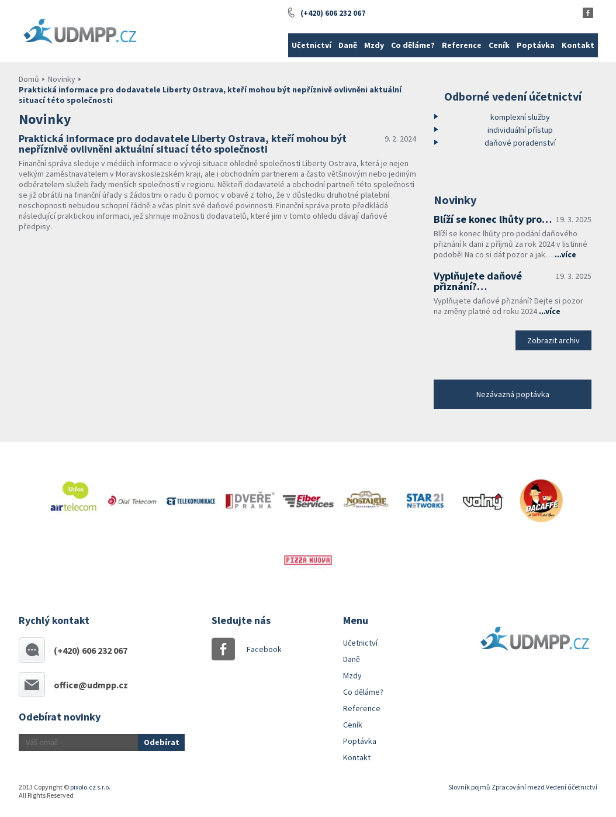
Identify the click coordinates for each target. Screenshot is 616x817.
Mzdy (374, 45)
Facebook (258, 649)
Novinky (61, 79)
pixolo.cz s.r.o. (90, 786)
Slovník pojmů (469, 786)
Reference (462, 45)
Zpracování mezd (518, 786)
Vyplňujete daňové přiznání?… (478, 281)
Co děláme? (413, 45)
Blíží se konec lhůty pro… (493, 219)
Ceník (499, 45)
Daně (347, 45)
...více (565, 254)
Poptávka (536, 45)
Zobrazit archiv (553, 340)
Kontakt (578, 45)
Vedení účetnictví (571, 786)
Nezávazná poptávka (512, 394)
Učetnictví (311, 45)
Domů (29, 79)
